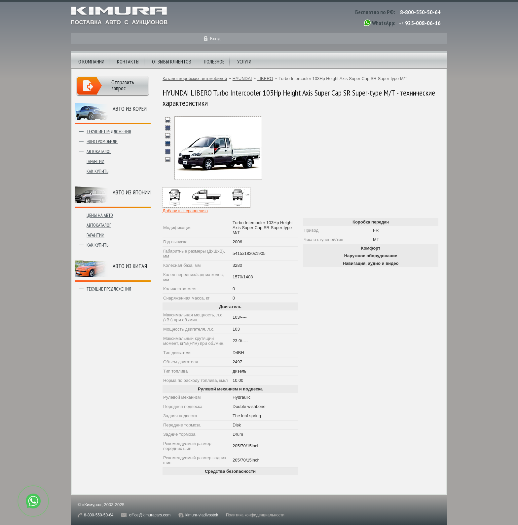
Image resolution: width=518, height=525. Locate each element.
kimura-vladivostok (201, 515)
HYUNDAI (242, 78)
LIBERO (265, 78)
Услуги (244, 61)
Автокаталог (99, 151)
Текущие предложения (109, 132)
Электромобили (102, 141)
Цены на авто (100, 215)
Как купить (97, 171)
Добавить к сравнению (185, 210)
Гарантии (95, 161)
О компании (91, 61)
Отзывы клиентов (171, 61)
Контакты (128, 61)
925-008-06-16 (423, 23)
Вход (215, 38)
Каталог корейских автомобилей (195, 78)
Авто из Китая (130, 266)
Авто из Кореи (130, 108)
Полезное (214, 61)
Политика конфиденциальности (255, 515)
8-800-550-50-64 (420, 12)
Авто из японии (132, 192)
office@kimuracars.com (149, 515)
